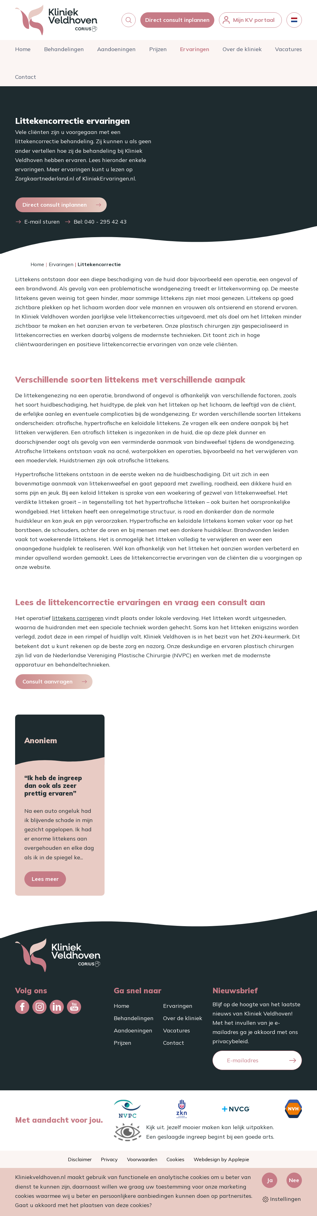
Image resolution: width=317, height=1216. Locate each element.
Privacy (109, 1159)
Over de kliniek (242, 52)
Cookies (175, 1159)
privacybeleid (230, 1041)
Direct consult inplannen (177, 21)
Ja (270, 1180)
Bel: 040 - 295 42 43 (100, 225)
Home (23, 52)
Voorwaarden (142, 1159)
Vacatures (288, 52)
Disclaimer (80, 1159)
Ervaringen (194, 52)
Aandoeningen (116, 52)
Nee (294, 1180)
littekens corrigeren (78, 621)
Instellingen (281, 1198)
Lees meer (45, 882)
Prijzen (158, 52)
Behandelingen (64, 52)
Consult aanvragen (47, 684)
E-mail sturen (42, 225)
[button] (128, 21)
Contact (25, 79)
